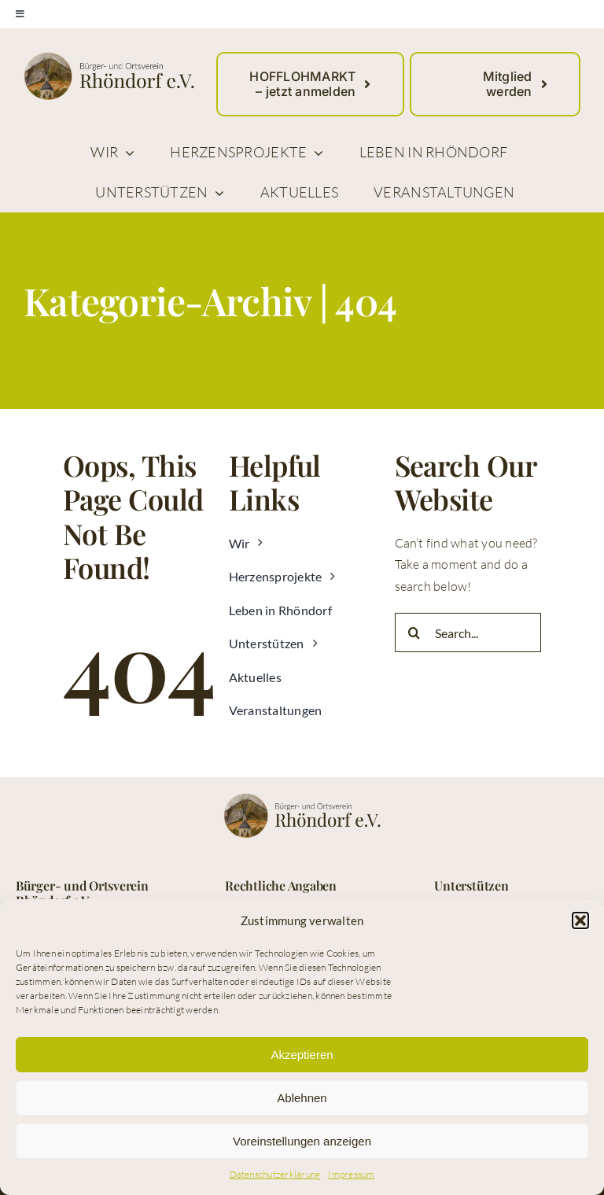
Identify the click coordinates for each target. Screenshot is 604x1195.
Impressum (351, 1174)
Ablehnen (301, 1098)
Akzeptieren (302, 1054)
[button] (580, 920)
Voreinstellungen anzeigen (302, 1141)
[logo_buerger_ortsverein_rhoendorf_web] (109, 58)
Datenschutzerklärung (275, 1174)
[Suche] (414, 632)
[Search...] (468, 632)
